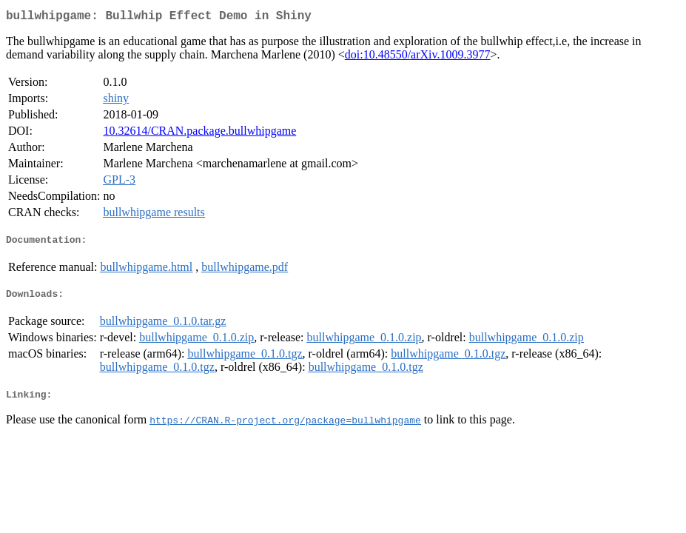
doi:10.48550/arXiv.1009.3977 (418, 57)
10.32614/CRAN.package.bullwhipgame (199, 133)
